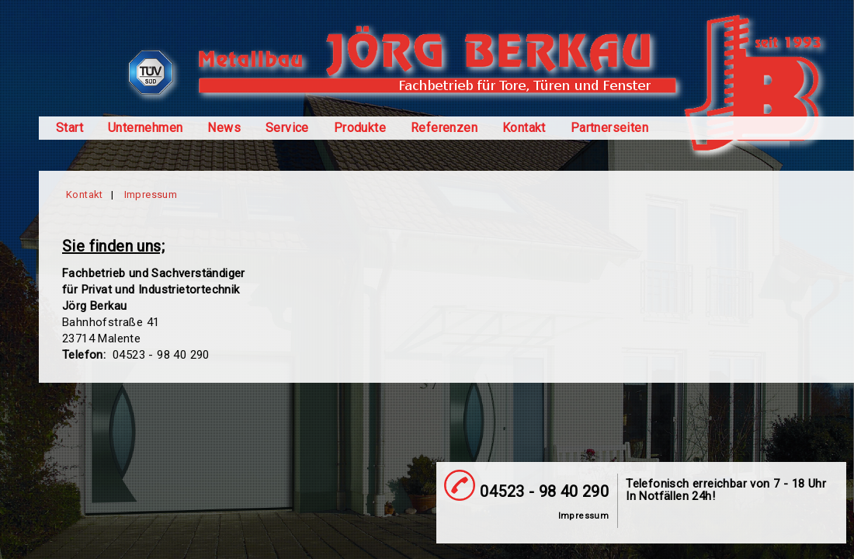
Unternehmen (145, 128)
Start (69, 128)
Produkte (360, 128)
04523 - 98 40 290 (544, 491)
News (224, 128)
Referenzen (444, 128)
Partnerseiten (609, 128)
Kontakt (524, 128)
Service (287, 128)
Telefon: (85, 355)
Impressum (151, 194)
